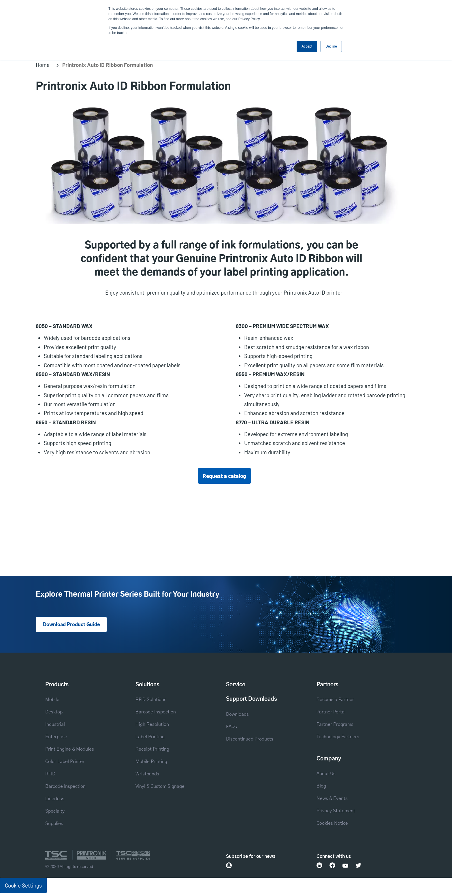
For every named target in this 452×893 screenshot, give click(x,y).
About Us (326, 773)
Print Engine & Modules (69, 749)
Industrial (55, 724)
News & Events (332, 798)
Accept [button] (307, 46)
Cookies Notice (332, 823)
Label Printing (150, 736)
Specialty (55, 811)
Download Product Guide (71, 624)
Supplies (54, 823)
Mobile (52, 699)
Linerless (54, 798)
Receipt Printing (152, 749)
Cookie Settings (23, 885)
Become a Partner (335, 699)
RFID (50, 774)
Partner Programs (335, 724)
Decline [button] (331, 46)
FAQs (231, 726)
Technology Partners (338, 736)
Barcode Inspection (65, 786)
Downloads (237, 714)
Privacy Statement (336, 811)
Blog (321, 786)
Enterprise (56, 736)
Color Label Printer (64, 761)
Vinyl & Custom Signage (159, 786)
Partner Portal (331, 712)
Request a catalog (224, 475)
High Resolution (152, 724)
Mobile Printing (151, 761)
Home (43, 64)
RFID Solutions (150, 699)
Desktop (54, 712)
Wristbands (147, 774)
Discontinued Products (249, 739)
